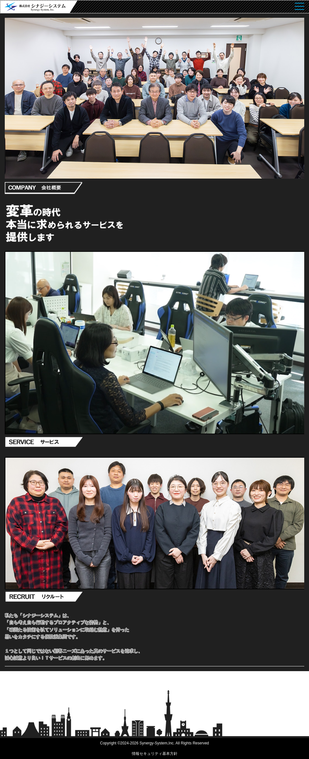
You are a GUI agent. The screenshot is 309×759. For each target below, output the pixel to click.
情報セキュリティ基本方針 (155, 753)
